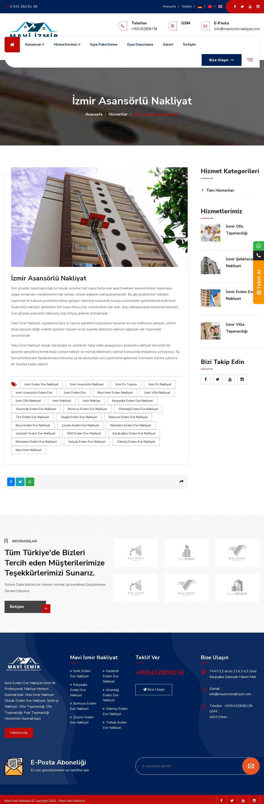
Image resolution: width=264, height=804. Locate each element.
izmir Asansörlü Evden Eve (34, 392)
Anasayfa (169, 6)
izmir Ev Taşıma (126, 384)
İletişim (187, 6)
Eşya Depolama (140, 44)
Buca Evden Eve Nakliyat (33, 424)
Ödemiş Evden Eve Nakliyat (136, 439)
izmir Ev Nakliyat (159, 384)
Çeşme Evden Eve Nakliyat (80, 424)
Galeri (168, 44)
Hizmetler (118, 114)
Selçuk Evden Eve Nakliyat (86, 439)
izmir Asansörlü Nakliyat (87, 384)
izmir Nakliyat (62, 400)
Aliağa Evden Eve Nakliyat (79, 416)
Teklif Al (259, 282)
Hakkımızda (18, 729)
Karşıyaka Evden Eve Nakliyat (132, 400)
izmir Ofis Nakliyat (28, 400)
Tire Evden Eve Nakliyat (32, 416)
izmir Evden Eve (75, 392)
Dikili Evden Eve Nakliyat (84, 431)
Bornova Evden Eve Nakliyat (87, 408)
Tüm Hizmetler (220, 190)
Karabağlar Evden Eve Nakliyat (134, 431)
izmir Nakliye (91, 400)
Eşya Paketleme (104, 44)
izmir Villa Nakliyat (157, 392)
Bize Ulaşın (154, 686)
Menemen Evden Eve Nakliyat (36, 439)
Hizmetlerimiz (67, 44)
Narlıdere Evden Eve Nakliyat (131, 424)
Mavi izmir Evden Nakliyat (115, 392)
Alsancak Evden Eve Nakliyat (36, 408)
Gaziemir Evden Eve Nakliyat (35, 431)
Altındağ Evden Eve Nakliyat (138, 408)
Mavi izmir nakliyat (28, 447)
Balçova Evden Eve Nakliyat (128, 416)
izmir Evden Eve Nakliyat (41, 384)
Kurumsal (34, 44)
